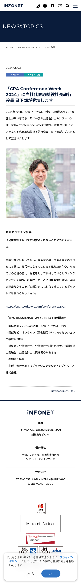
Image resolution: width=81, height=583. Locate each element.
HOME (9, 47)
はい (50, 573)
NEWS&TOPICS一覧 (62, 391)
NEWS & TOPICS (27, 47)
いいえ (30, 573)
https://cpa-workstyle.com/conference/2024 (36, 306)
